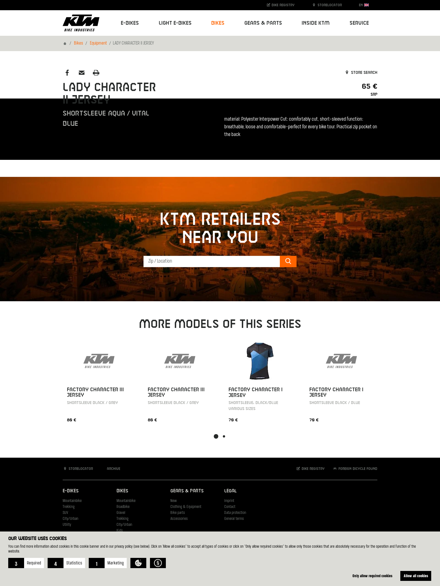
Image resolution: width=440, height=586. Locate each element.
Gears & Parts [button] (263, 23)
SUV (65, 513)
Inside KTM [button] (316, 23)
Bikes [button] (218, 23)
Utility (67, 525)
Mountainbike (72, 501)
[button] (26, 563)
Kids (120, 531)
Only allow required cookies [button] (372, 575)
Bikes (78, 43)
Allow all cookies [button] (416, 575)
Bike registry (280, 5)
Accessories (179, 519)
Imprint (229, 501)
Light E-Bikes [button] (175, 23)
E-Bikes (71, 491)
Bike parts (177, 513)
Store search (360, 72)
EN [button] (364, 5)
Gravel (121, 513)
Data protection (235, 513)
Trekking (69, 507)
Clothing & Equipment (185, 507)
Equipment (98, 43)
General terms (234, 519)
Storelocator (327, 5)
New (173, 501)
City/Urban (70, 519)
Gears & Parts (187, 491)
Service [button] (359, 23)
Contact (229, 507)
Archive (110, 468)
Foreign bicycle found (355, 468)
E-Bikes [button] (130, 23)
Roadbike (123, 507)
